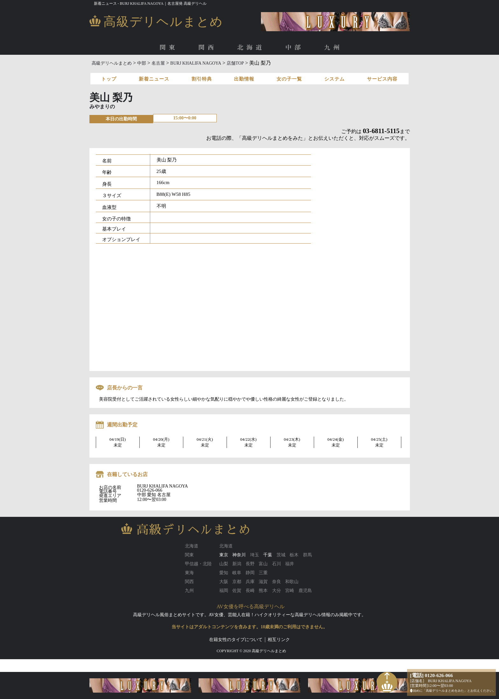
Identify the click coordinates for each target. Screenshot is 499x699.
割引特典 (202, 79)
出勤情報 (244, 79)
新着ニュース (154, 79)
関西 (207, 48)
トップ (108, 79)
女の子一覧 (289, 79)
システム (334, 79)
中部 (294, 48)
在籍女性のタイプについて (236, 639)
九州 (333, 48)
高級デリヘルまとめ (112, 63)
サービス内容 (382, 79)
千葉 (267, 555)
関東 (168, 48)
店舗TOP (235, 63)
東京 (223, 555)
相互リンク (279, 639)
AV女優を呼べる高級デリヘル (251, 606)
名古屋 (158, 63)
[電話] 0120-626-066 (431, 675)
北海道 (251, 48)
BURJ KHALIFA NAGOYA (195, 63)
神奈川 (239, 555)
